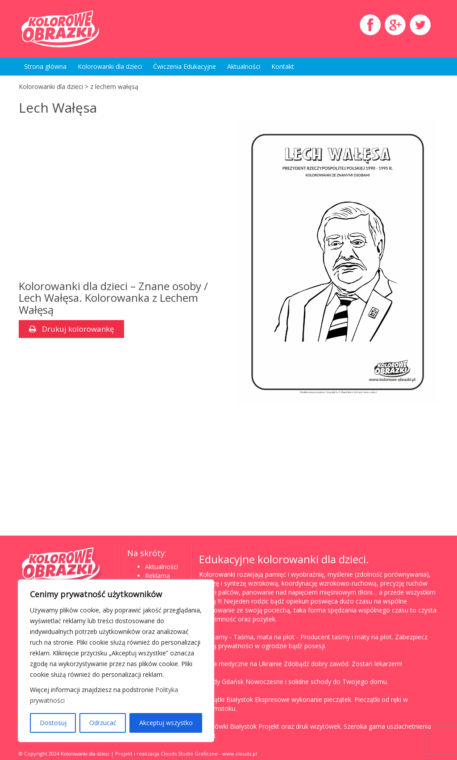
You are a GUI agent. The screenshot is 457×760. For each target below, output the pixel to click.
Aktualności (243, 66)
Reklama (157, 575)
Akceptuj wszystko (166, 722)
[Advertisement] (119, 199)
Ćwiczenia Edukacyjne (184, 66)
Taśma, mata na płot (264, 637)
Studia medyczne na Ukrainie (240, 663)
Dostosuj (53, 722)
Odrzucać (102, 722)
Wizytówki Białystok (228, 726)
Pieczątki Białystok (226, 699)
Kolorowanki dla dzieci (110, 66)
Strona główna (45, 66)
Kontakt (282, 66)
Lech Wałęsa (58, 107)
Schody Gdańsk (221, 681)
